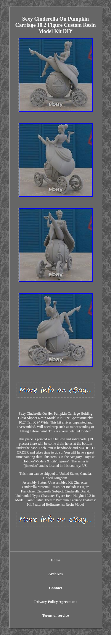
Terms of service (55, 615)
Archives (55, 574)
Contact (55, 588)
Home (55, 560)
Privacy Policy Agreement (55, 601)
